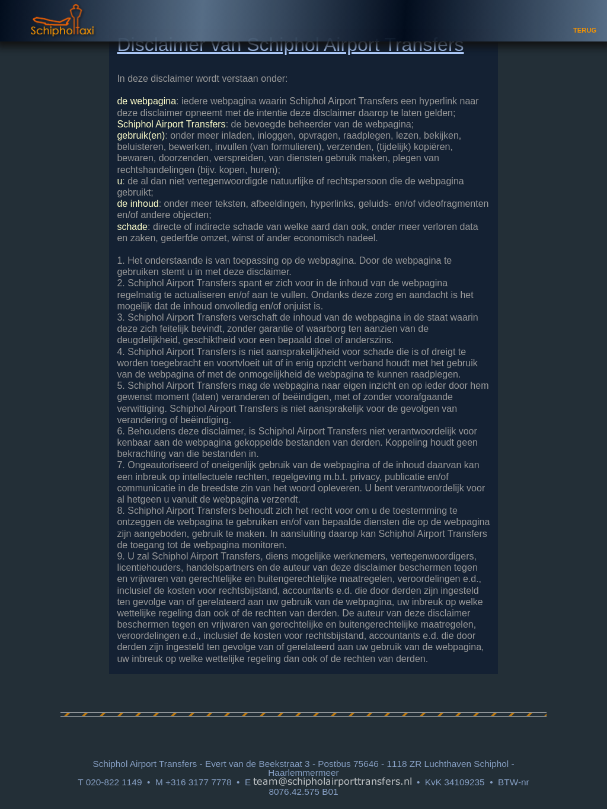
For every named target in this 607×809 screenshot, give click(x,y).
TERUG (584, 30)
